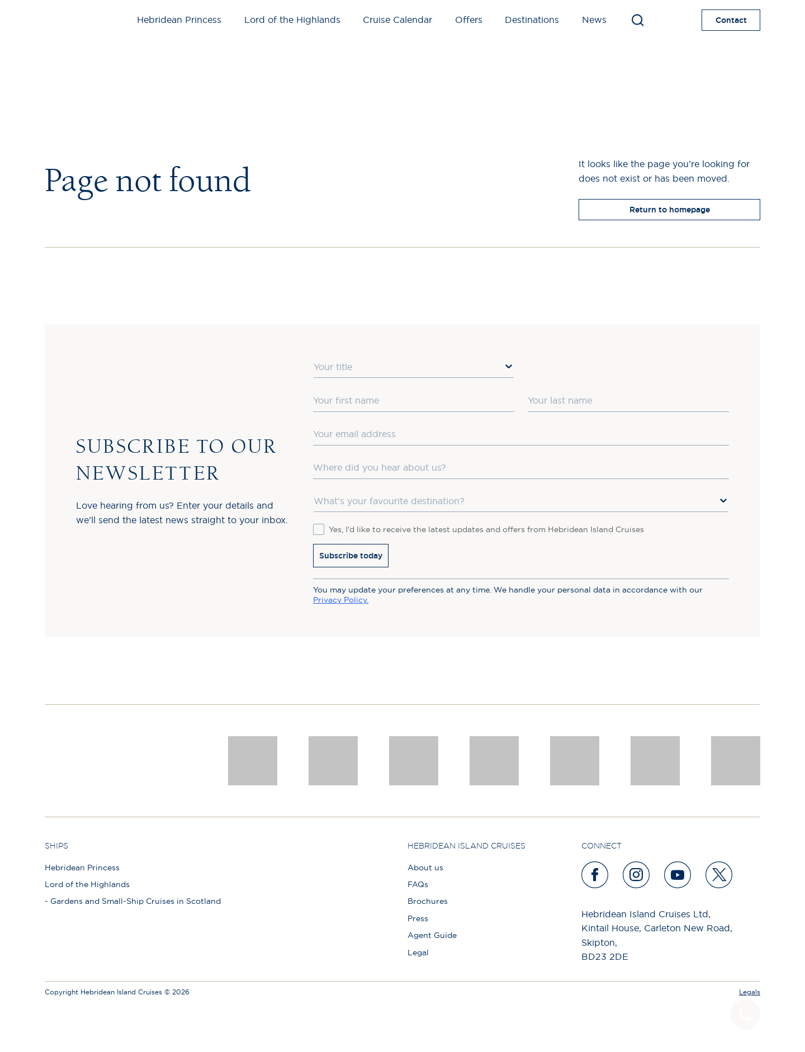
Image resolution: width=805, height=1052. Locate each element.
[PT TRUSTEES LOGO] (655, 760)
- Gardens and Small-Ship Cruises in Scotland (133, 901)
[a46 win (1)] (413, 760)
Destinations (532, 19)
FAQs (418, 884)
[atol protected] (735, 760)
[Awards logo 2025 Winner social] (333, 760)
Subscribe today (350, 556)
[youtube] (678, 874)
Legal (418, 952)
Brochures (428, 901)
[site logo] (63, 20)
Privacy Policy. (340, 600)
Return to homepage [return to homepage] (669, 210)
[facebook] (595, 874)
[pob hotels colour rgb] (494, 760)
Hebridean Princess (179, 19)
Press (418, 918)
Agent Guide (432, 935)
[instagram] (637, 874)
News (594, 19)
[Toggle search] (637, 20)
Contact (731, 20)
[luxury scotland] (574, 760)
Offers (468, 19)
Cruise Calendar (397, 19)
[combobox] (414, 367)
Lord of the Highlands (292, 19)
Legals (749, 992)
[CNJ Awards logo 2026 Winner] (252, 760)
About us (425, 868)
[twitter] (719, 874)
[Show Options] (508, 366)
